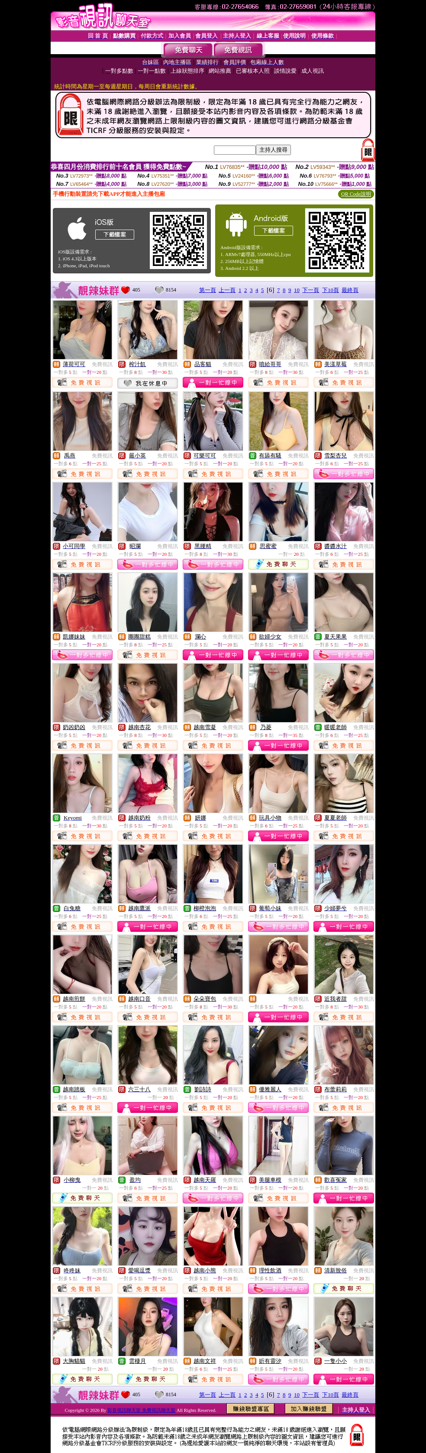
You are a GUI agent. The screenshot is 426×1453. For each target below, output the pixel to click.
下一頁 (310, 290)
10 (297, 290)
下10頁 (330, 290)
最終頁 (350, 290)
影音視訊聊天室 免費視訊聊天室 (141, 1410)
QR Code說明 (356, 194)
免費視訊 (102, 364)
